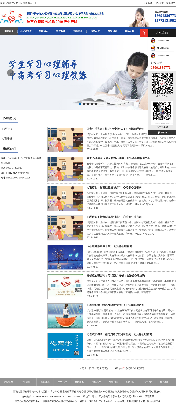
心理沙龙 (147, 382)
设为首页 (159, 3)
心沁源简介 (26, 31)
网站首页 (9, 31)
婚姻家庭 (78, 31)
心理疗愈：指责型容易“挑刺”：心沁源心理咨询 (114, 187)
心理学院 (7, 128)
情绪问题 (112, 31)
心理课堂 (7, 138)
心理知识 (9, 118)
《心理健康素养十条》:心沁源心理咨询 (109, 246)
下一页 (95, 368)
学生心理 (60, 31)
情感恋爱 (95, 31)
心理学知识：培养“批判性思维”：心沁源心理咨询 (115, 305)
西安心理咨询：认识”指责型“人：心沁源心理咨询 (115, 128)
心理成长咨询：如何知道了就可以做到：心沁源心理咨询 (119, 334)
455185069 (160, 40)
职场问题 (129, 31)
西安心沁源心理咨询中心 (27, 401)
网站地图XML (154, 401)
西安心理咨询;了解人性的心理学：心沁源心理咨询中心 (118, 158)
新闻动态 (43, 31)
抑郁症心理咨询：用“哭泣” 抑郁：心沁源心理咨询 (116, 275)
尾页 (101, 368)
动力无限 (126, 401)
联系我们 (170, 3)
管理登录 (149, 396)
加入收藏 (147, 3)
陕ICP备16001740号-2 (100, 401)
